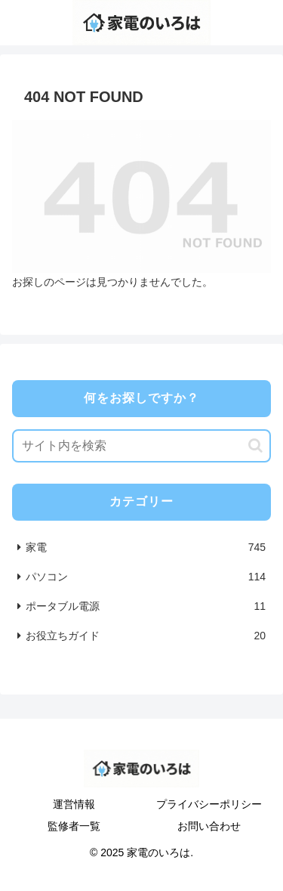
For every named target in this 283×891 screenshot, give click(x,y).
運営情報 (74, 804)
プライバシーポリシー (209, 804)
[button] (255, 445)
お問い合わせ (209, 826)
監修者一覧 (74, 826)
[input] (141, 446)
